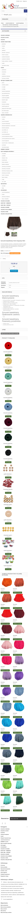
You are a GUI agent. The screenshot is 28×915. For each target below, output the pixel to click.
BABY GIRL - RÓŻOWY (6, 205)
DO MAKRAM (3, 190)
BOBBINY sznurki (5, 149)
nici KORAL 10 (5, 129)
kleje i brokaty (4, 177)
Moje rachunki (4, 908)
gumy (3, 82)
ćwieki (3, 63)
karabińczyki (4, 160)
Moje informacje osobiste (6, 912)
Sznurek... (3, 588)
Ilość (14, 266)
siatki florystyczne (5, 106)
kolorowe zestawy (5, 78)
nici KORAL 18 (5, 132)
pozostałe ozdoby (5, 65)
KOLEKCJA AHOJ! (5, 37)
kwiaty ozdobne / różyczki (7, 61)
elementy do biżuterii (6, 168)
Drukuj (4, 258)
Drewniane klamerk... (8, 489)
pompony (4, 43)
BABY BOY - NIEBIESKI (6, 203)
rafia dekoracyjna (5, 147)
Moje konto (4, 903)
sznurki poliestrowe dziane (7, 136)
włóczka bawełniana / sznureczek (8, 125)
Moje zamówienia (4, 905)
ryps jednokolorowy (6, 93)
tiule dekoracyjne (5, 110)
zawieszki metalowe (6, 59)
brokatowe (4, 102)
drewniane (4, 71)
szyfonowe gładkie (5, 97)
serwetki (3, 185)
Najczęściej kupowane (5, 868)
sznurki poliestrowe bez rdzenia (8, 138)
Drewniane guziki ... (8, 504)
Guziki (2, 67)
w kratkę (3, 89)
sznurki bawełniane (6, 134)
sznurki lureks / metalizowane (8, 142)
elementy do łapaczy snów (7, 170)
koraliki (3, 46)
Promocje (3, 865)
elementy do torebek (6, 172)
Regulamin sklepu (4, 876)
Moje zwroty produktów (6, 907)
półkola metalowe (5, 164)
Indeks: (2, 250)
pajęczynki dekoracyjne (6, 108)
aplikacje (3, 50)
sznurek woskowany (6, 123)
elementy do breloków (6, 166)
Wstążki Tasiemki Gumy (6, 80)
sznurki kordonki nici (6, 114)
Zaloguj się (25, 1)
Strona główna (4, 872)
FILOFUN (3, 39)
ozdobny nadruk (5, 84)
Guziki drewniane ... (8, 550)
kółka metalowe (5, 162)
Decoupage (4, 183)
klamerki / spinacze (6, 52)
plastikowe (4, 69)
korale (3, 194)
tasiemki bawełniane (6, 91)
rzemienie (4, 145)
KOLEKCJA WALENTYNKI (6, 213)
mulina (3, 119)
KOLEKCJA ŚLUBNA (5, 200)
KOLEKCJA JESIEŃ (5, 207)
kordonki (3, 117)
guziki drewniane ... (8, 474)
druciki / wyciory (5, 54)
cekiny (3, 48)
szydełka (3, 155)
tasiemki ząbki (5, 99)
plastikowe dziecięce (6, 76)
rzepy (3, 179)
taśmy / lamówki (5, 112)
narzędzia (4, 153)
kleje (3, 188)
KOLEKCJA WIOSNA (5, 35)
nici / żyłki (4, 181)
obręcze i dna (4, 157)
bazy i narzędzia (5, 198)
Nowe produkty (4, 867)
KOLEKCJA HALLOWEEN (6, 209)
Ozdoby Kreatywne (6, 41)
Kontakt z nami (19, 1)
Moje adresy (3, 910)
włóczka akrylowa (5, 127)
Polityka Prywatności (5, 874)
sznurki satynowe (5, 140)
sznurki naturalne (5, 121)
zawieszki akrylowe (6, 56)
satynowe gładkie (5, 95)
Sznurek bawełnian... (8, 351)
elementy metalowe (6, 196)
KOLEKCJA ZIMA (4, 211)
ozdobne (3, 74)
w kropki (3, 86)
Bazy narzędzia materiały (7, 151)
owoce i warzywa (5, 175)
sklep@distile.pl (9, 899)
